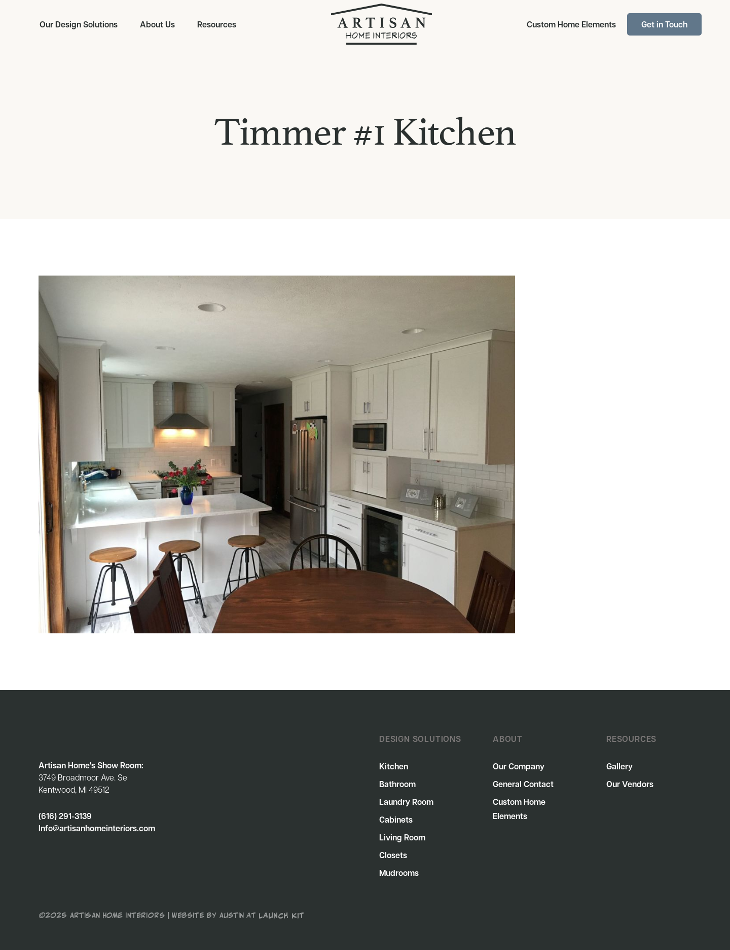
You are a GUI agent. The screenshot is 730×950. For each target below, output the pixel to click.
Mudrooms (399, 872)
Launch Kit (281, 914)
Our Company (518, 766)
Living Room (402, 837)
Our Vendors (629, 784)
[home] (381, 24)
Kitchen (393, 766)
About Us (157, 24)
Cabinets (396, 819)
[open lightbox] (277, 454)
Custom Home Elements (571, 24)
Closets (393, 855)
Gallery (619, 766)
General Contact (523, 784)
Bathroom (397, 784)
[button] (78, 24)
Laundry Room (406, 801)
